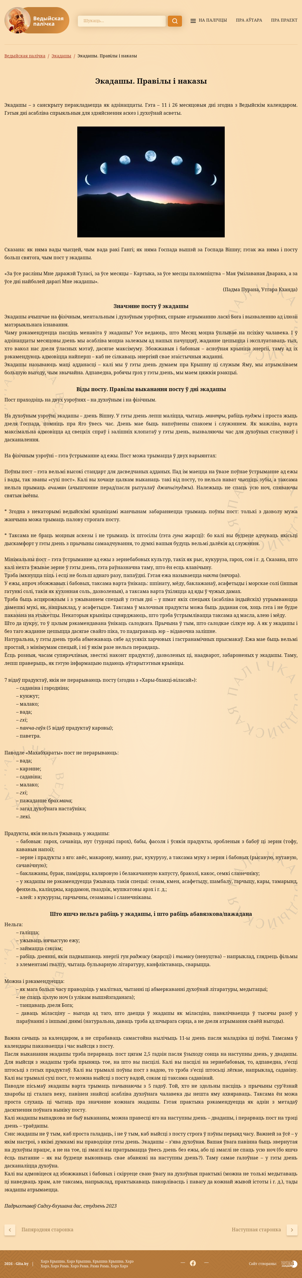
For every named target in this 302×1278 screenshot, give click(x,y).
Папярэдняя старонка (47, 1230)
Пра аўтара (249, 20)
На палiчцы (213, 20)
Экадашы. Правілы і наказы (107, 56)
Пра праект (284, 20)
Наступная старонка (256, 1230)
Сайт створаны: (263, 1264)
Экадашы (61, 56)
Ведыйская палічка (24, 56)
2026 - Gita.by (16, 1264)
